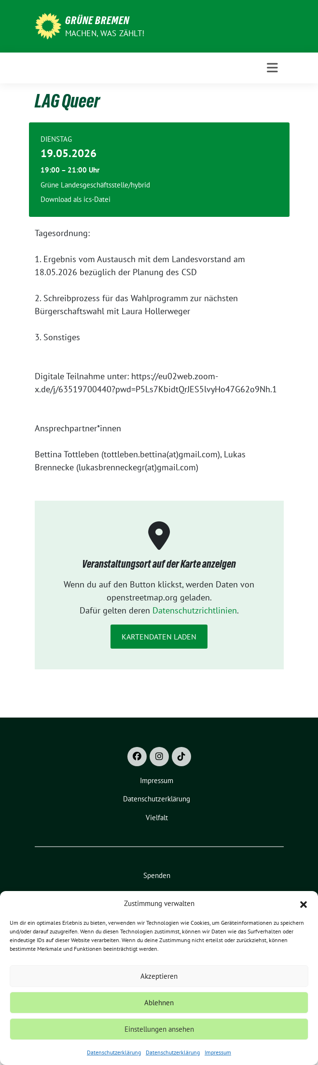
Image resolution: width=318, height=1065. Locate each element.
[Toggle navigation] (272, 68)
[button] (303, 903)
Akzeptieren (159, 976)
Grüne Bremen (97, 20)
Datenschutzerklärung (114, 1052)
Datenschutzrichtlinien (194, 610)
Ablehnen (159, 1002)
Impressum (218, 1052)
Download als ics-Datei (76, 199)
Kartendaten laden (159, 636)
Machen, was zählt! (105, 33)
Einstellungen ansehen (159, 1029)
